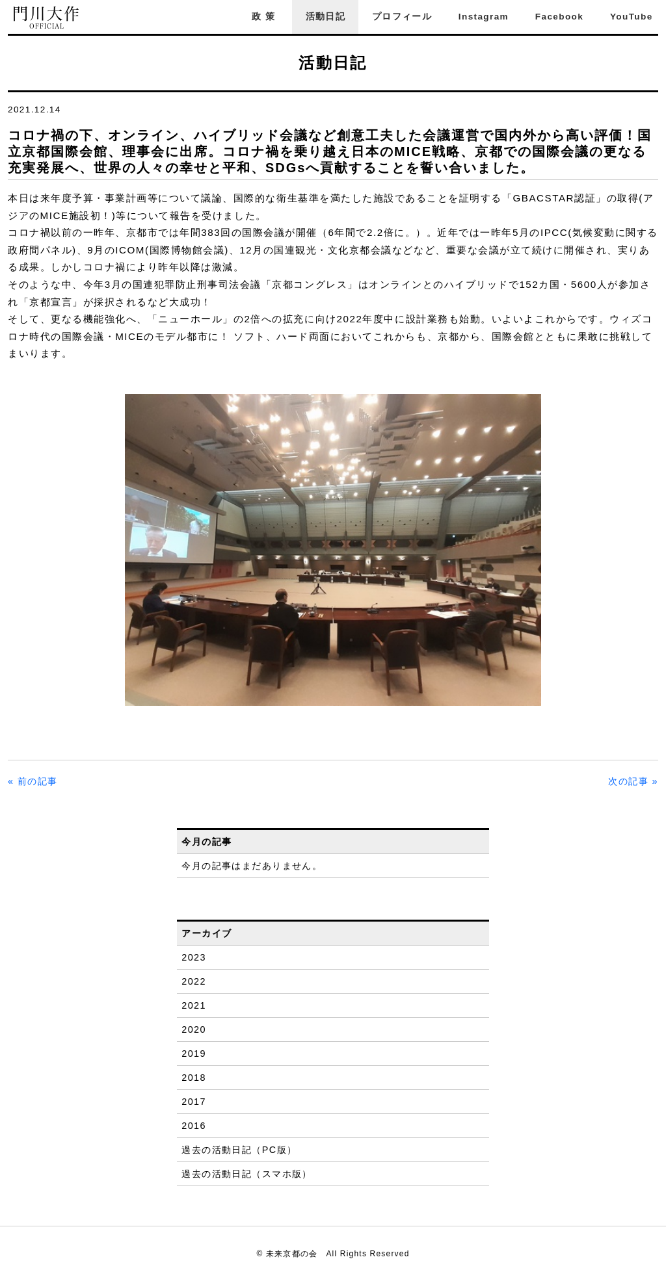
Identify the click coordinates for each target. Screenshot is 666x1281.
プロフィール (402, 16)
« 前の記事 (33, 781)
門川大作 (47, 18)
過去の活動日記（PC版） (239, 1150)
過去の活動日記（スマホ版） (246, 1174)
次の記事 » (633, 781)
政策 (265, 16)
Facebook (559, 16)
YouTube (631, 16)
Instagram (484, 16)
